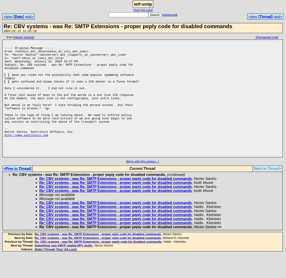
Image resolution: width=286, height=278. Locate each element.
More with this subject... (142, 185)
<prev (8, 17)
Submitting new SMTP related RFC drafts (64, 269)
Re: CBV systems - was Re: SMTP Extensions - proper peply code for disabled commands (115, 203)
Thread (265, 17)
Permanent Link (267, 38)
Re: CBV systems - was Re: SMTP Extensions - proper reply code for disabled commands (98, 258)
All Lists (146, 10)
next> (29, 17)
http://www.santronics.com (26, 155)
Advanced (169, 15)
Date (19, 17)
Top (136, 10)
